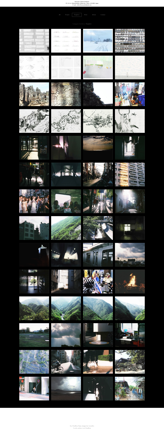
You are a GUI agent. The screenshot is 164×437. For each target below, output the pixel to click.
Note (85, 14)
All (59, 14)
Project (67, 14)
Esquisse (76, 14)
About (94, 14)
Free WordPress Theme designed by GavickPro (82, 426)
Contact (103, 14)
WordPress (88, 428)
